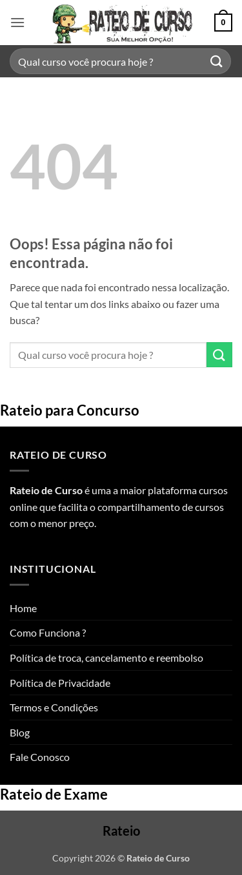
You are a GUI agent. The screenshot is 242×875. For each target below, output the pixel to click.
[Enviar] (217, 60)
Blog (20, 732)
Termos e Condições (54, 707)
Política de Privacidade (60, 683)
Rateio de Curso (46, 490)
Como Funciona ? (48, 632)
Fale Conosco (40, 757)
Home (23, 608)
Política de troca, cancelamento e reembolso (106, 657)
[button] (17, 22)
